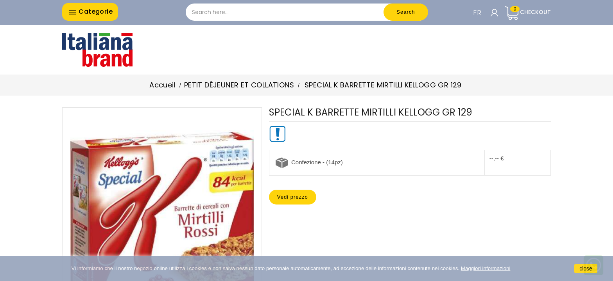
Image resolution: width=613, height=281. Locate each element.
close (585, 268)
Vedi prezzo (292, 197)
